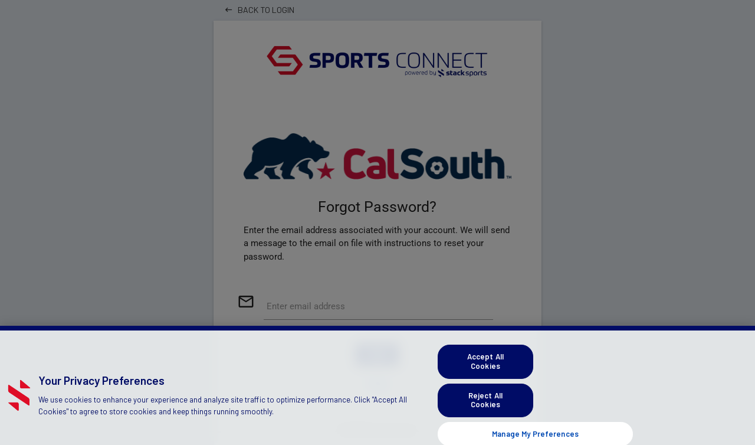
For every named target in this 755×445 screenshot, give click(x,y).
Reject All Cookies (485, 404)
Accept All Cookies (485, 366)
